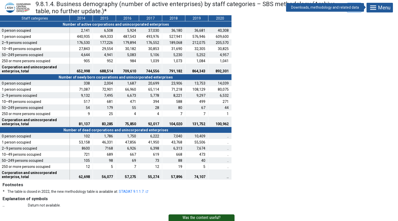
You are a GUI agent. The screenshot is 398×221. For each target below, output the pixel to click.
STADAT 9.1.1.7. (131, 192)
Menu (379, 8)
